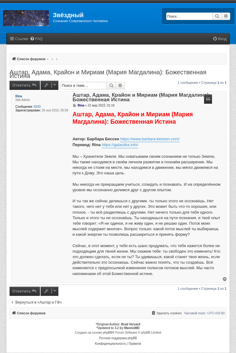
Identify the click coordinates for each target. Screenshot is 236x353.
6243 (37, 106)
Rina (18, 96)
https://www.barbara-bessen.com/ (149, 139)
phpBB (107, 332)
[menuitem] (36, 39)
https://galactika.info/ (120, 144)
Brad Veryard (130, 324)
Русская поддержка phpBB (118, 338)
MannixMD (132, 328)
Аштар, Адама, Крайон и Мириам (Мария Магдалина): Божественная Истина (108, 74)
